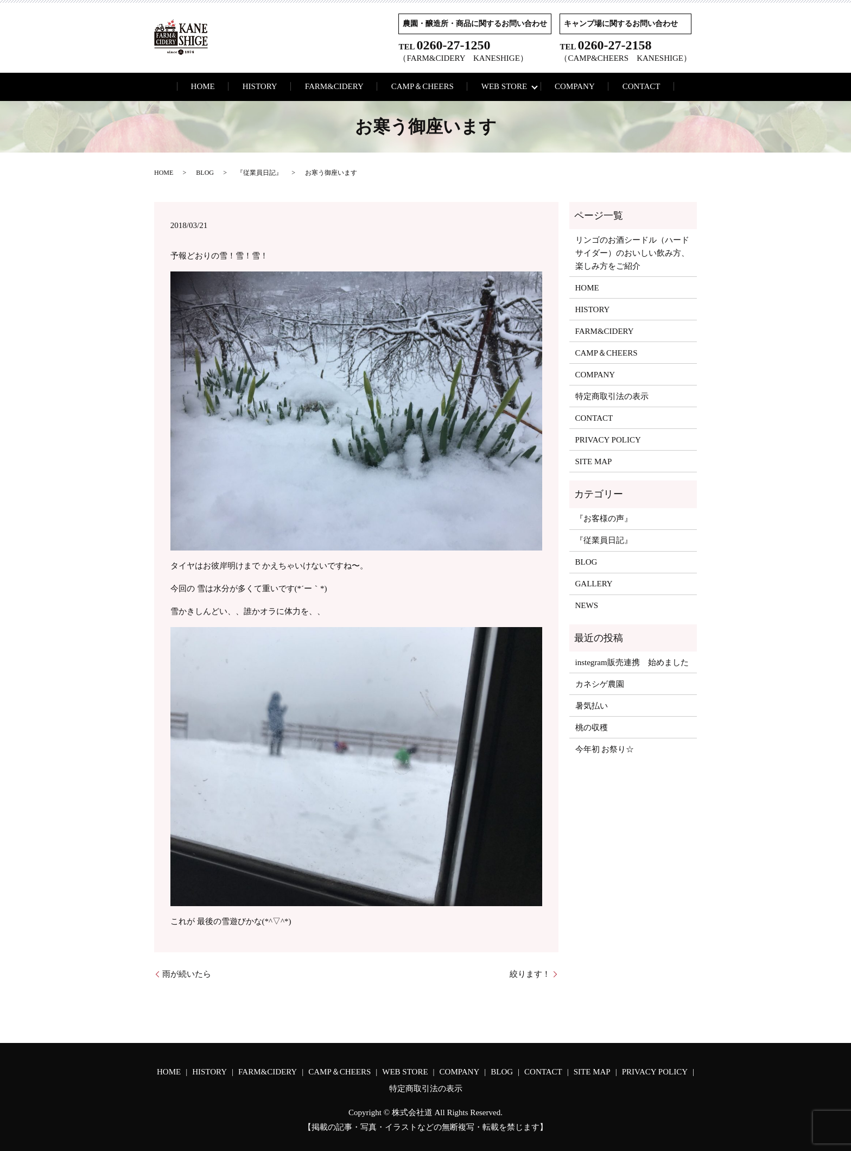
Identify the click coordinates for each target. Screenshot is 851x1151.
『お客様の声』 (603, 518)
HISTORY (260, 86)
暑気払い (591, 705)
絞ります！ (530, 974)
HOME (203, 86)
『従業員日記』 (259, 172)
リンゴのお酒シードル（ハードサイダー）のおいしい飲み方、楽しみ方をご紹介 (632, 253)
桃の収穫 (591, 727)
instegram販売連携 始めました (632, 662)
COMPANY (575, 86)
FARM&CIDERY (334, 86)
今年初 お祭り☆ (604, 749)
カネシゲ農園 (599, 684)
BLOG (205, 172)
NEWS (587, 605)
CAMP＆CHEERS (422, 86)
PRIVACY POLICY (608, 439)
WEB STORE (504, 86)
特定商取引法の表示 (612, 396)
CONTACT (642, 86)
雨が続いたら (186, 974)
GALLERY (594, 583)
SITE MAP (593, 461)
